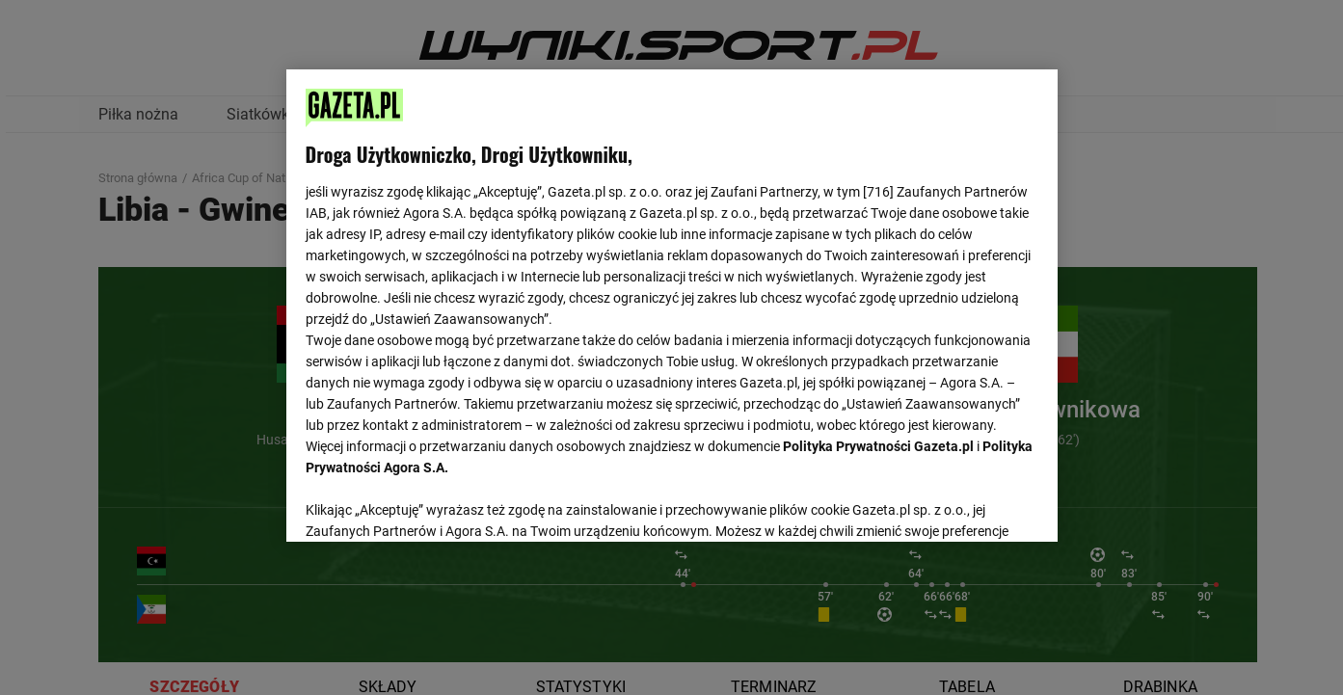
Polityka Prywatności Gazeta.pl (878, 446)
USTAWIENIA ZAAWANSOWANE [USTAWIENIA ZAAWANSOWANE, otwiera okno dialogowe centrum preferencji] (431, 503)
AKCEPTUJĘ (972, 504)
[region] (672, 303)
